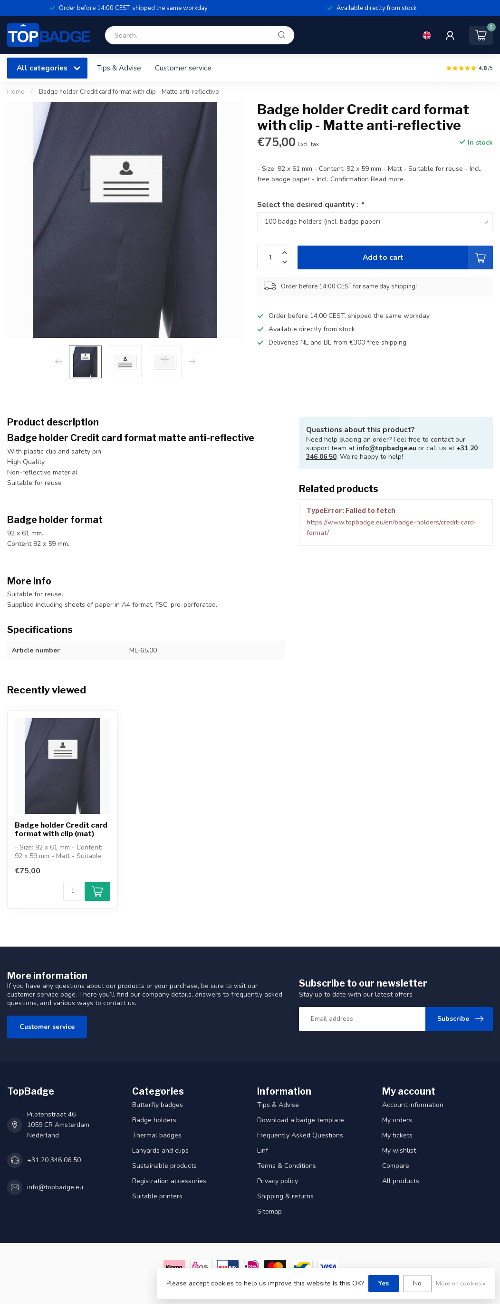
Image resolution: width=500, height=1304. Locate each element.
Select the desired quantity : (310, 204)
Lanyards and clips (160, 1150)
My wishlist (399, 1150)
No (417, 1283)
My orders (397, 1120)
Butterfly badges (157, 1104)
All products (400, 1180)
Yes (383, 1283)
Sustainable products (164, 1165)
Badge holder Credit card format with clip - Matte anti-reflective (129, 92)
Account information (412, 1104)
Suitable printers (157, 1196)
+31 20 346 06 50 (54, 1160)
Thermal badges (157, 1135)
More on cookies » (461, 1283)
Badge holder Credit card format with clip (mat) (61, 829)
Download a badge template (300, 1120)
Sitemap (269, 1211)
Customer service (183, 68)
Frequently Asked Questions (300, 1135)
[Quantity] (72, 891)
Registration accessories (169, 1180)
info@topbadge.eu (386, 448)
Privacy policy (277, 1180)
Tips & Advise (119, 68)
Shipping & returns (285, 1196)
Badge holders (154, 1120)
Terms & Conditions (286, 1165)
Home (16, 92)
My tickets (397, 1135)
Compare (395, 1165)
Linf (262, 1150)
